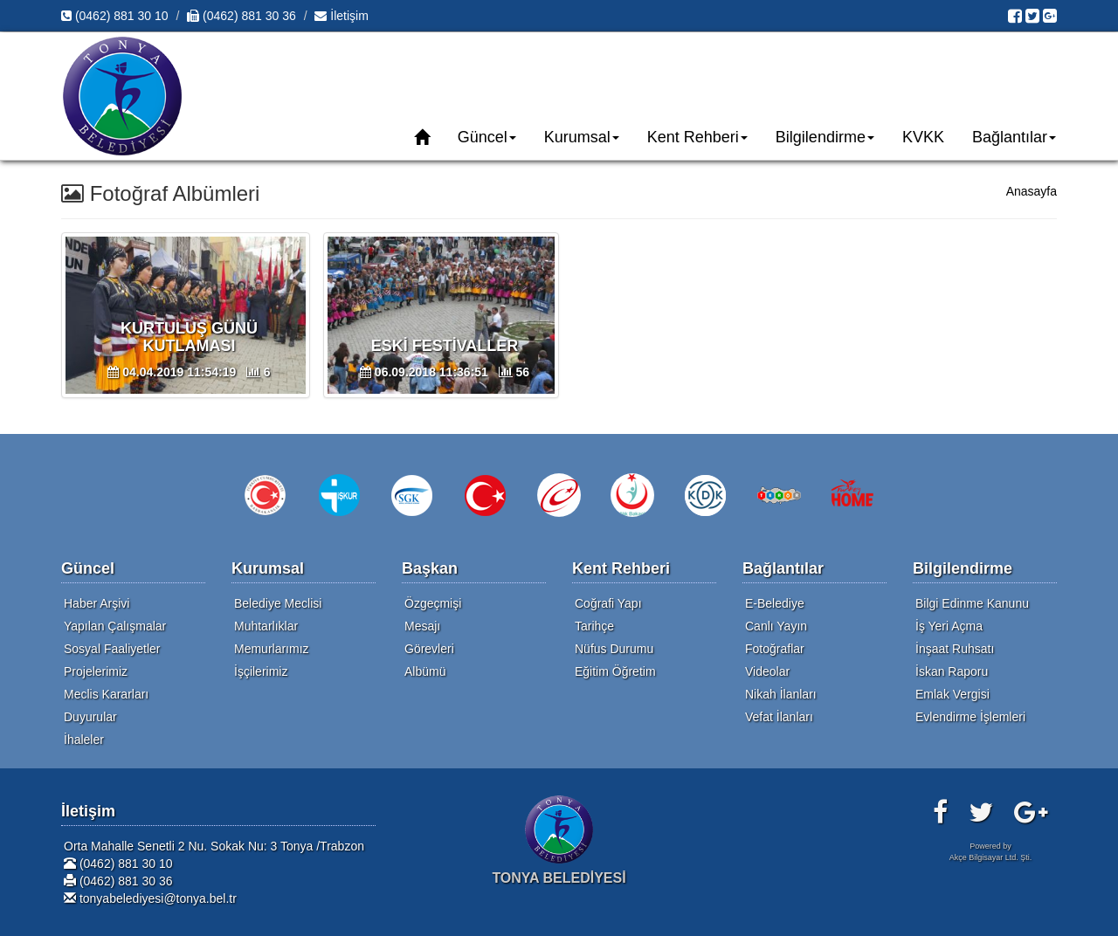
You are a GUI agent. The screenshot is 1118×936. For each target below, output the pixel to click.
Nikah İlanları (781, 694)
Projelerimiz (96, 671)
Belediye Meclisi (277, 603)
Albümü (424, 671)
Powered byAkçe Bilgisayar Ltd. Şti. (990, 852)
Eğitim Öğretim (615, 671)
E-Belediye (774, 603)
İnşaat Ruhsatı (954, 649)
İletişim (341, 16)
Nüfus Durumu (614, 649)
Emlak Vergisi (952, 694)
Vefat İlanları (779, 717)
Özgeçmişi (432, 603)
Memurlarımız (271, 649)
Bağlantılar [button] (1014, 137)
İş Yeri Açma (949, 626)
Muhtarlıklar (266, 626)
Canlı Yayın (776, 626)
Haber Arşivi (96, 603)
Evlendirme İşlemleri (970, 717)
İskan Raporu (951, 671)
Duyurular (90, 717)
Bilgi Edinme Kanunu (972, 603)
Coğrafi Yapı (608, 603)
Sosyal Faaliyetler (112, 649)
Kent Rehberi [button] (697, 137)
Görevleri (429, 649)
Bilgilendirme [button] (825, 137)
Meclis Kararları (106, 694)
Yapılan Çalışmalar (115, 626)
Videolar (767, 671)
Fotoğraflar (774, 649)
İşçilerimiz (260, 671)
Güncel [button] (487, 137)
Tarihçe (594, 626)
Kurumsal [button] (581, 137)
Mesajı (422, 626)
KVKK (923, 137)
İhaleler (84, 740)
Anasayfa (1031, 191)
